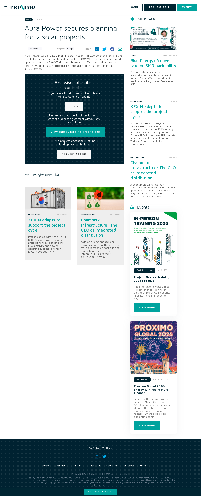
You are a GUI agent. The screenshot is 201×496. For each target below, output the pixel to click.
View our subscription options (75, 131)
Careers (112, 465)
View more (147, 307)
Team (77, 465)
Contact (94, 465)
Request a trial (100, 491)
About (62, 465)
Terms (130, 465)
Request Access (74, 153)
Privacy (146, 465)
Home (47, 465)
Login (74, 106)
